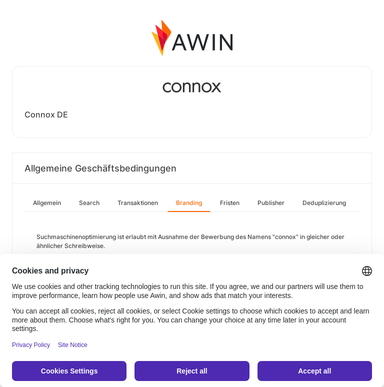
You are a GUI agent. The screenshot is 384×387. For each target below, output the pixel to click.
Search (89, 202)
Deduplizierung (324, 202)
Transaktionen (138, 202)
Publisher (271, 202)
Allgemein (47, 202)
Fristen (230, 202)
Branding (189, 202)
